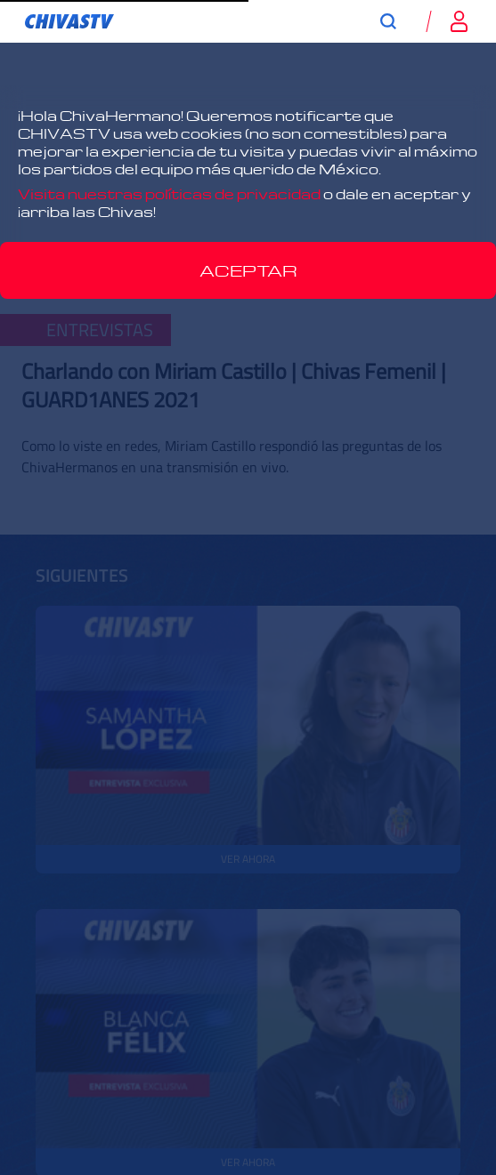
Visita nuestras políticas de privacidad (169, 194)
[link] (69, 21)
